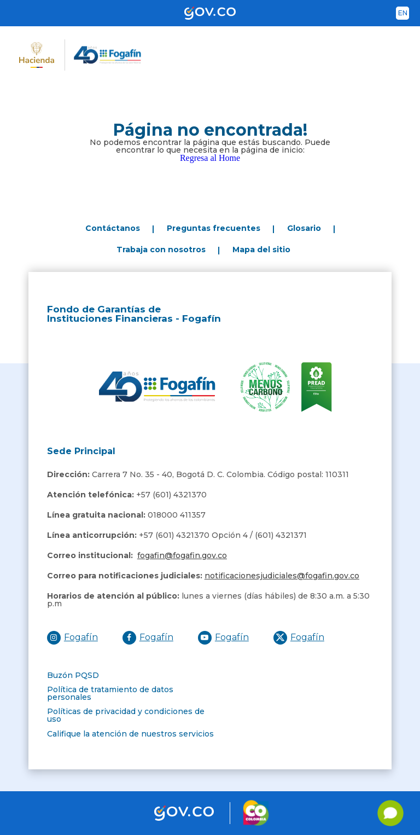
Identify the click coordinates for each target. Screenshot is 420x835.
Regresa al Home (210, 158)
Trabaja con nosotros (161, 249)
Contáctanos (112, 228)
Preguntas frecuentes (213, 228)
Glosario (304, 228)
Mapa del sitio (261, 249)
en (402, 13)
